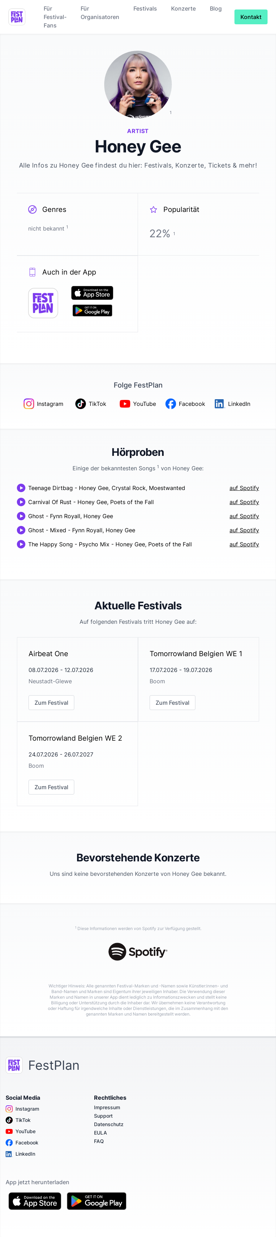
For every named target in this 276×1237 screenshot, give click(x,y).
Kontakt (251, 16)
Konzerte (183, 8)
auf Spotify (244, 487)
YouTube (21, 1131)
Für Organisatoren (100, 12)
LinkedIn (20, 1154)
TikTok (18, 1120)
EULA (100, 1133)
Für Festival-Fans (55, 17)
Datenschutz (109, 1124)
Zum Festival (51, 702)
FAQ (99, 1141)
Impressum (107, 1107)
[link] (77, 679)
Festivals (145, 8)
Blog (216, 8)
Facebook (22, 1142)
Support (103, 1116)
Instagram (22, 1109)
